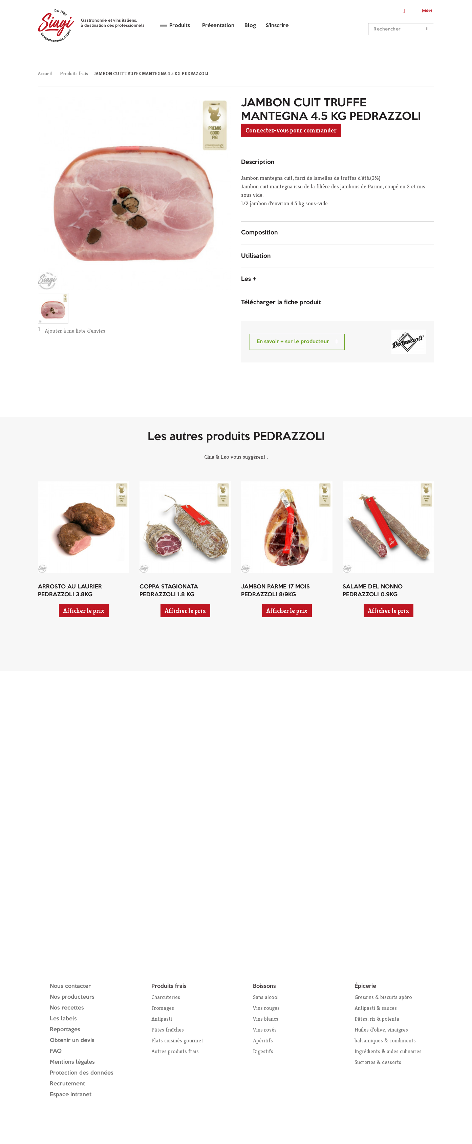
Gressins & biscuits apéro (383, 997)
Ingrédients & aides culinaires (388, 1051)
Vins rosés (265, 1029)
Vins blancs (265, 1018)
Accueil (45, 73)
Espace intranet (70, 1094)
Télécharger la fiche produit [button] (281, 302)
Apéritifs (263, 1040)
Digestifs (263, 1051)
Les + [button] (248, 279)
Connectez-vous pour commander (291, 130)
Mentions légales (72, 1062)
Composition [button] (259, 232)
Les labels (63, 1018)
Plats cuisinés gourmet (177, 1040)
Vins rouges (266, 1008)
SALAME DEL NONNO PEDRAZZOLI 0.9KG (373, 590)
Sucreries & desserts (378, 1062)
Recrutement (67, 1083)
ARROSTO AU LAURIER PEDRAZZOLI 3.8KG (70, 590)
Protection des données (81, 1073)
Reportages (65, 1029)
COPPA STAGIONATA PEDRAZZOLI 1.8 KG (169, 590)
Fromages (162, 1008)
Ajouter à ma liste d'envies (71, 330)
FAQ (56, 1051)
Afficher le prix (83, 611)
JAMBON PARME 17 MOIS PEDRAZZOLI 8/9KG (275, 590)
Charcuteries (165, 997)
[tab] (337, 162)
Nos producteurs (72, 997)
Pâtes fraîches (167, 1029)
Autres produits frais (175, 1051)
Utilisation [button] (256, 256)
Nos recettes (67, 1008)
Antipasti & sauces (376, 1008)
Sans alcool (266, 997)
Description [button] (257, 162)
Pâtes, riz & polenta (377, 1018)
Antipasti (161, 1018)
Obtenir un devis (72, 1040)
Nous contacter (70, 986)
